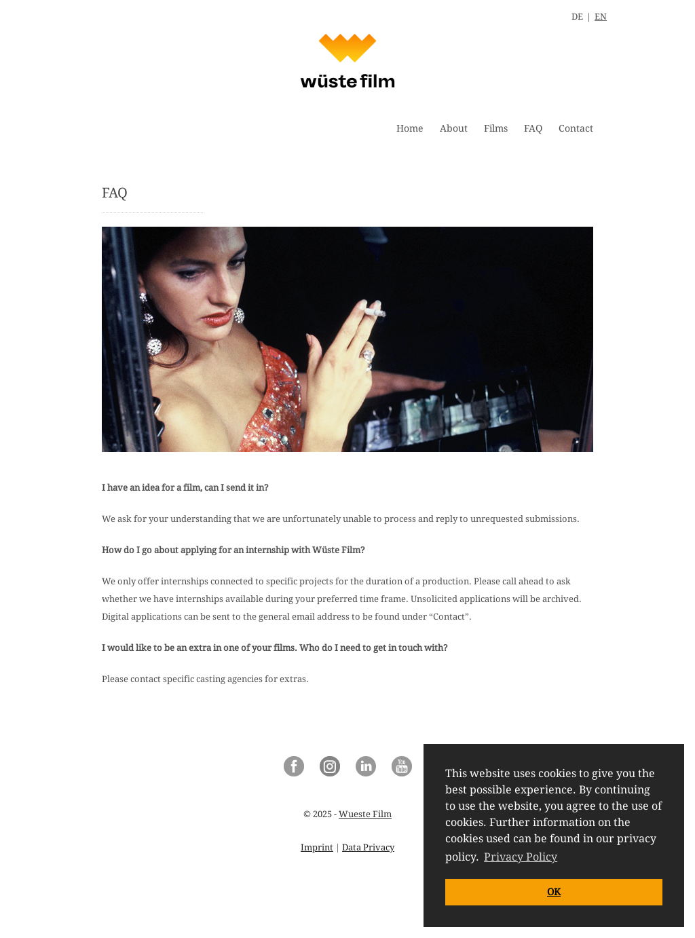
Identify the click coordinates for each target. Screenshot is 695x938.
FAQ (533, 128)
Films (496, 128)
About (454, 128)
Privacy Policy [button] (520, 856)
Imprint (317, 847)
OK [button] (554, 891)
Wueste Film (365, 814)
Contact (576, 128)
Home (410, 128)
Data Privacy (368, 847)
